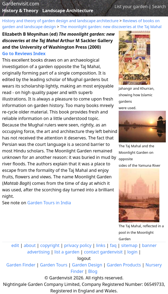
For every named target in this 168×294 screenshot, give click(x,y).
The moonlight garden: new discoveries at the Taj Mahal (111, 26)
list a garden (67, 252)
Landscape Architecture (67, 11)
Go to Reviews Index (24, 53)
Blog (92, 271)
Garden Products (124, 265)
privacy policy (77, 245)
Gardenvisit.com (20, 3)
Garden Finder (20, 265)
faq (113, 245)
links (100, 245)
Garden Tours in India (49, 203)
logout (84, 258)
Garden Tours (53, 265)
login (132, 252)
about (30, 245)
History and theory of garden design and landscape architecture (60, 20)
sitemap (129, 245)
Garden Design (87, 265)
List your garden (131, 6)
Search (159, 6)
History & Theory (20, 11)
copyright (49, 245)
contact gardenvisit (103, 252)
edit (15, 245)
